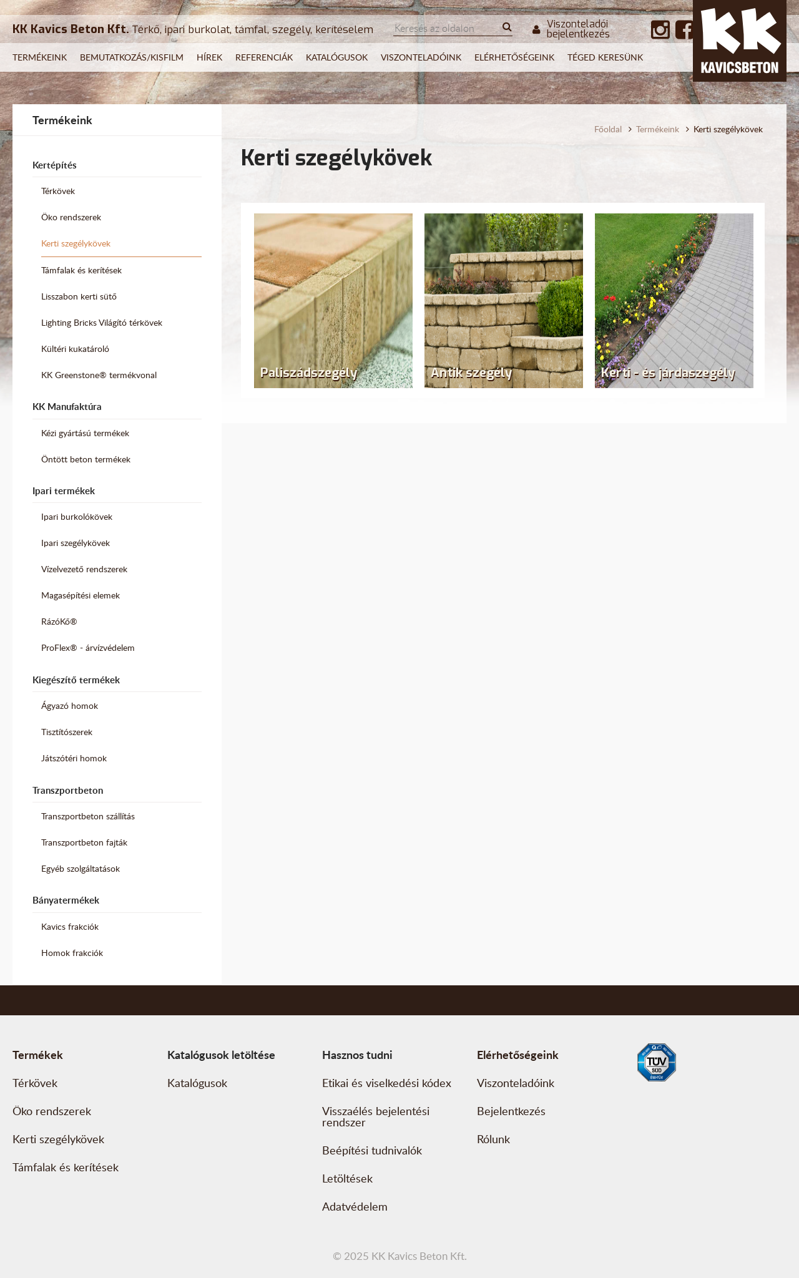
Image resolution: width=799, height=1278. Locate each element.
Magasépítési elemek (80, 595)
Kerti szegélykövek (75, 243)
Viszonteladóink (421, 57)
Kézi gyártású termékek (85, 433)
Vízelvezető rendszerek (84, 569)
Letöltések (347, 1178)
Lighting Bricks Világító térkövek (101, 322)
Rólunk (493, 1138)
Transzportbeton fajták (84, 842)
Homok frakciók (72, 952)
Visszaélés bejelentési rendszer (375, 1116)
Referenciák (264, 57)
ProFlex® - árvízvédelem (88, 647)
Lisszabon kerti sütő (79, 296)
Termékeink (39, 57)
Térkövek (58, 191)
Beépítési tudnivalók (372, 1150)
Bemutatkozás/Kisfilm (132, 57)
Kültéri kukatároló (75, 348)
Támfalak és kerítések (81, 270)
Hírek (209, 57)
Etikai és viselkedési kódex (386, 1082)
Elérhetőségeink (514, 57)
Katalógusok (337, 57)
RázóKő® (59, 621)
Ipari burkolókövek (76, 516)
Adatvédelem (355, 1206)
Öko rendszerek (71, 217)
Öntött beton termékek (85, 459)
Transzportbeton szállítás (88, 816)
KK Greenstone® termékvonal (99, 375)
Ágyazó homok (69, 705)
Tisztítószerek (66, 732)
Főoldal (608, 129)
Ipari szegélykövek (75, 543)
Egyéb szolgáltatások (80, 868)
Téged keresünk (605, 57)
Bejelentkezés (511, 1110)
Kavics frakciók (70, 926)
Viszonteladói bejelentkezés (571, 29)
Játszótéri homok (74, 758)
